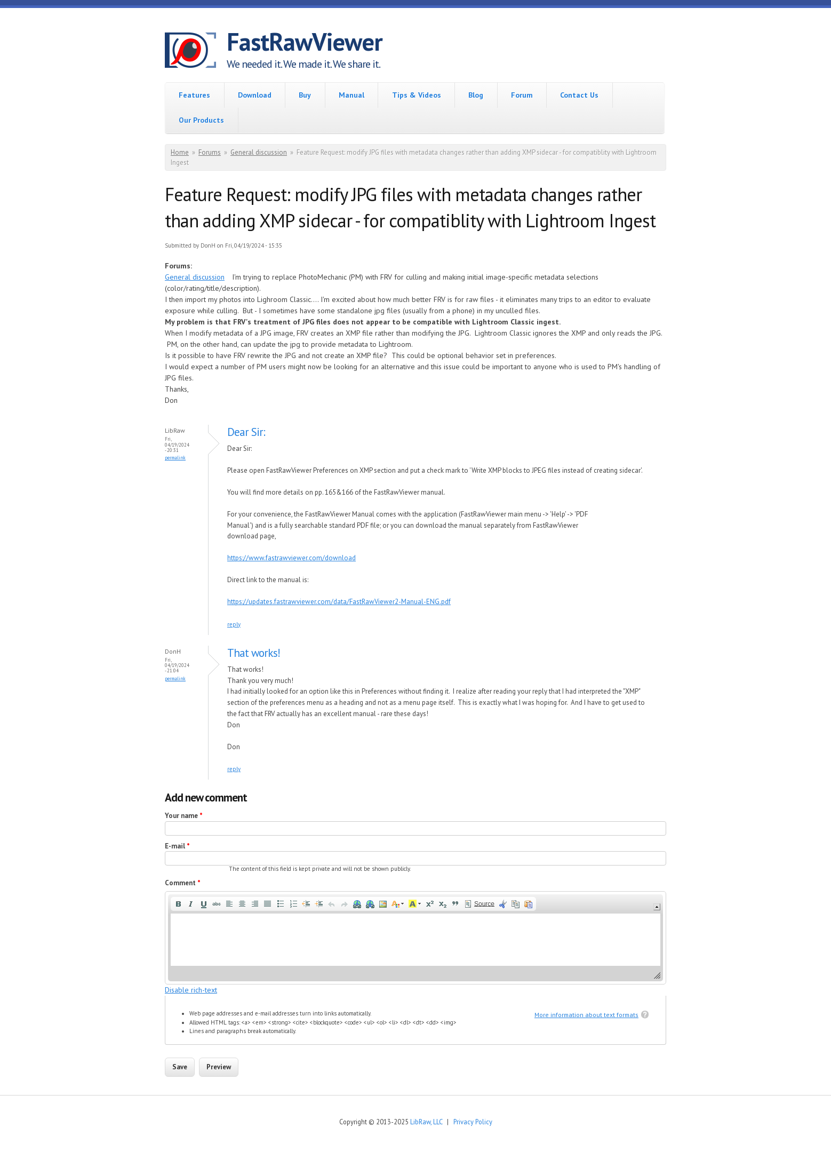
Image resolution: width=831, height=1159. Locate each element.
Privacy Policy (472, 1121)
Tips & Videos (416, 95)
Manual (351, 95)
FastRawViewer (304, 42)
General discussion (258, 152)
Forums (209, 152)
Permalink (175, 458)
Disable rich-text (191, 990)
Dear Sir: (246, 432)
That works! (256, 653)
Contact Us (579, 95)
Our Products (201, 120)
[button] (178, 904)
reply (234, 624)
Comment (183, 882)
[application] (415, 938)
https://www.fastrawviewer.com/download (291, 557)
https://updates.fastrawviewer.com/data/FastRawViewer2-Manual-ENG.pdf (339, 601)
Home (180, 152)
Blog (475, 95)
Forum (522, 95)
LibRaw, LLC (426, 1121)
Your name (184, 815)
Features (194, 95)
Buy (305, 95)
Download (254, 95)
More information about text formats (586, 1015)
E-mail (177, 846)
